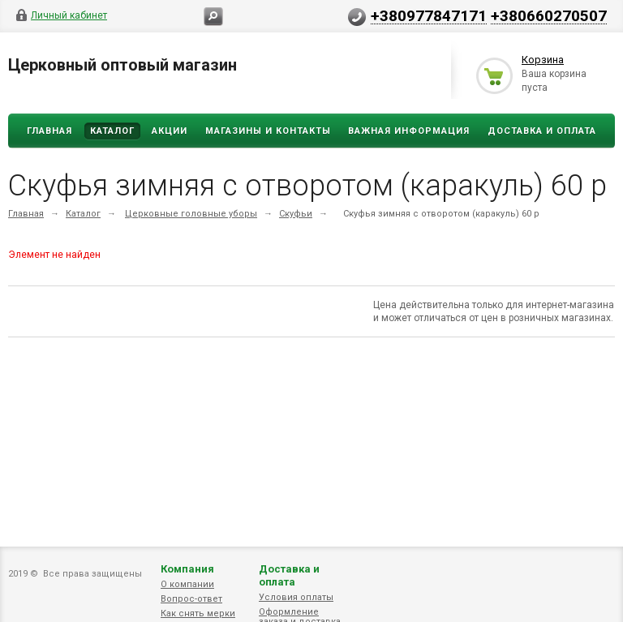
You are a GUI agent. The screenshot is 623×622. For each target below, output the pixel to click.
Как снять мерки (198, 613)
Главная (49, 131)
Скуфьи (295, 213)
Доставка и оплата (289, 575)
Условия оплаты (296, 597)
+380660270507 (549, 15)
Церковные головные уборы (191, 213)
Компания (187, 569)
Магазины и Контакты (268, 131)
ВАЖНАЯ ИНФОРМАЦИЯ (409, 131)
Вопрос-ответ (191, 599)
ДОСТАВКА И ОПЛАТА (542, 131)
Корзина (543, 60)
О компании (187, 584)
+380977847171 (429, 15)
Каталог (112, 131)
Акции (169, 131)
